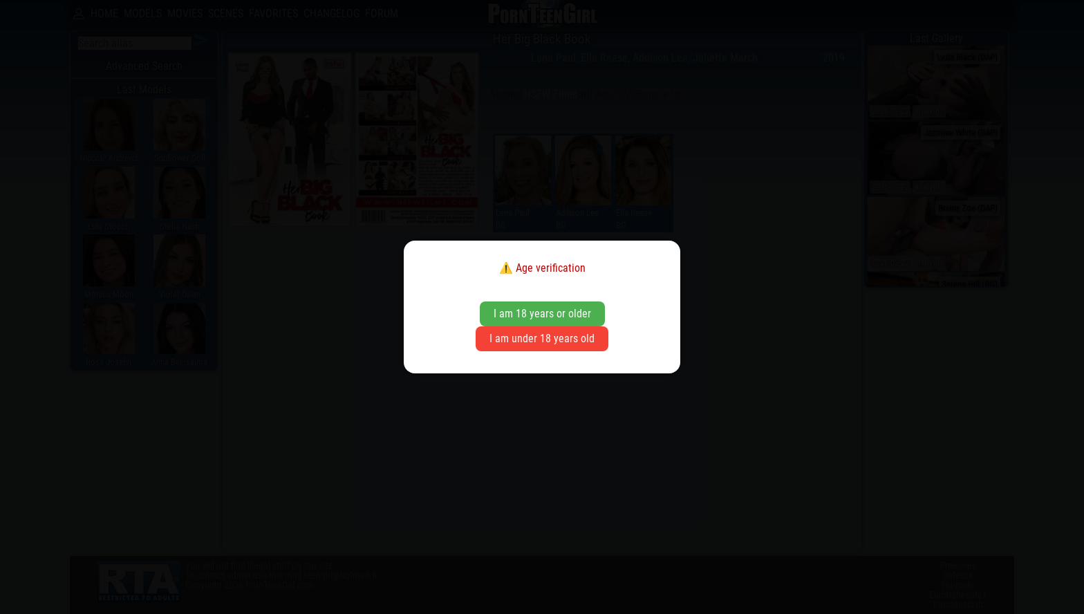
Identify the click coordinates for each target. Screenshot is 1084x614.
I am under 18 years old (542, 338)
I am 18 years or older (542, 313)
